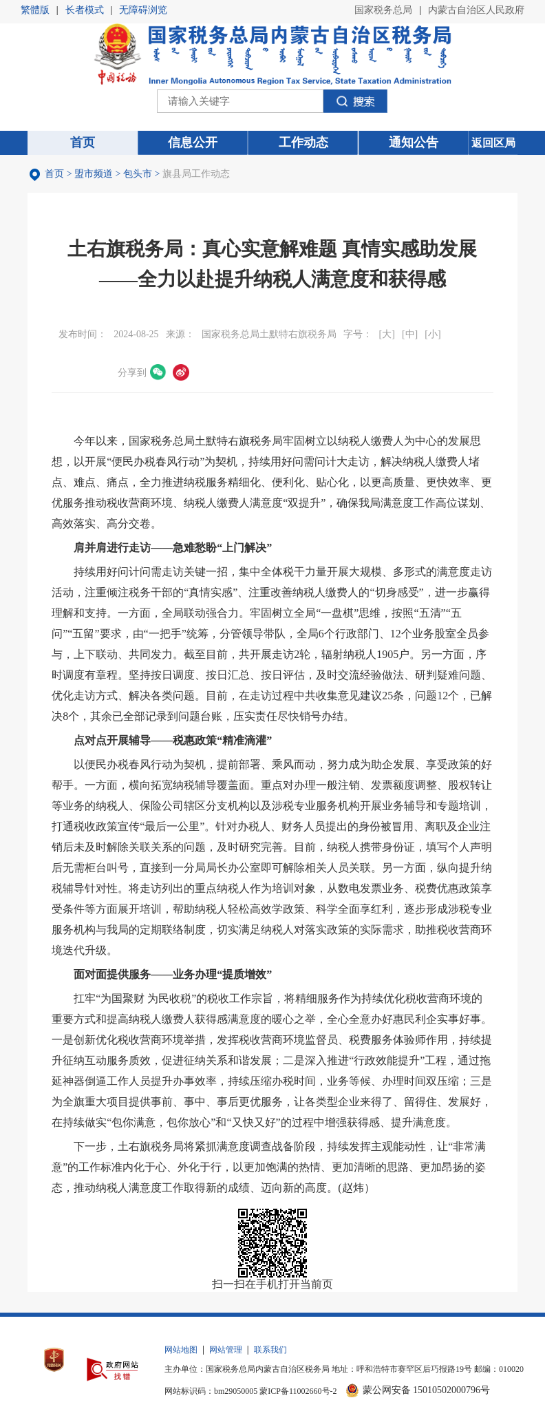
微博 (181, 372)
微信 (158, 372)
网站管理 (225, 1350)
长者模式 (84, 10)
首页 (54, 174)
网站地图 (180, 1350)
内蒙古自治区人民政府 (476, 10)
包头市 (137, 174)
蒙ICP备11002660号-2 (297, 1391)
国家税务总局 (383, 10)
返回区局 (493, 143)
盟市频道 (93, 174)
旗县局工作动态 (196, 174)
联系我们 (270, 1350)
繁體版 (35, 10)
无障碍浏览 (143, 10)
